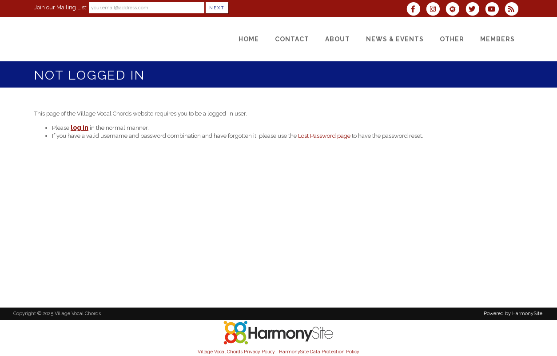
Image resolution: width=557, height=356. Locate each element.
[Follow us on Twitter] (475, 10)
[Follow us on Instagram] (436, 10)
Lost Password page (324, 135)
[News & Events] (395, 39)
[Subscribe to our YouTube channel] (495, 10)
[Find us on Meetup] (455, 10)
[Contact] (292, 39)
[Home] (249, 39)
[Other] (452, 39)
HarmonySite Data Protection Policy (319, 351)
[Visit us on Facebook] (416, 10)
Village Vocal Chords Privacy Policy (236, 351)
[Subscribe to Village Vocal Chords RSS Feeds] (514, 10)
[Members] (497, 39)
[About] (337, 39)
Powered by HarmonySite (513, 313)
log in (79, 127)
